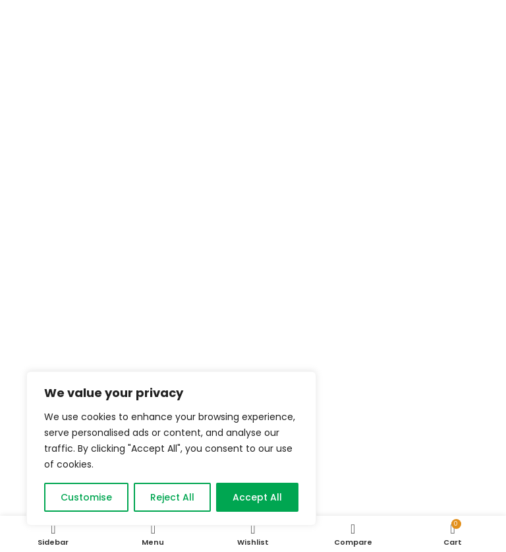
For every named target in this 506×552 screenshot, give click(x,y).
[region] (171, 448)
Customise (86, 497)
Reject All (172, 497)
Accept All (257, 497)
